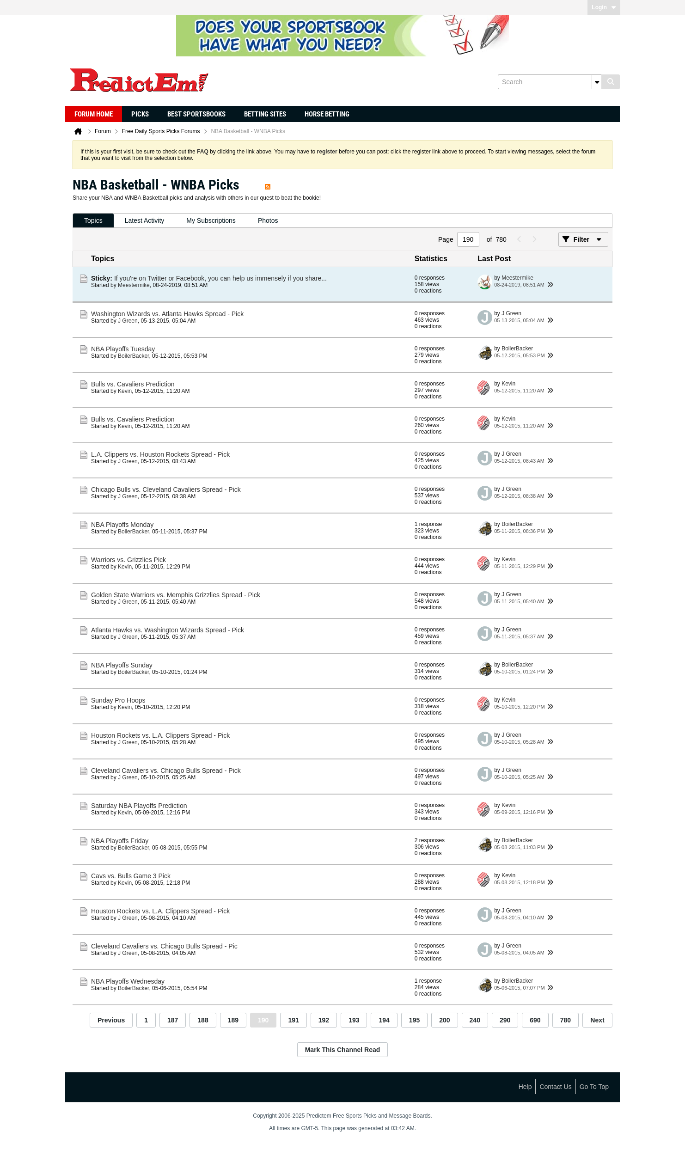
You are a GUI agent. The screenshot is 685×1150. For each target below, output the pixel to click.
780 (565, 1020)
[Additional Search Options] (597, 81)
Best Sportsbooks (196, 114)
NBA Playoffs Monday (122, 524)
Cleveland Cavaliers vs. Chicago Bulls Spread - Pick (166, 770)
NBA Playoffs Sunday (122, 665)
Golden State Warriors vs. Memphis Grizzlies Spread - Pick (175, 595)
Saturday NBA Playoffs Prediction (139, 805)
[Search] (549, 81)
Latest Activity (145, 220)
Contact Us (555, 1086)
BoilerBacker (133, 356)
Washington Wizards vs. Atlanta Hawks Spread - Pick (167, 314)
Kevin (125, 391)
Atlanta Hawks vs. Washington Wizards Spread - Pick (167, 630)
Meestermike (134, 285)
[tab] (93, 221)
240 (475, 1020)
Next (597, 1020)
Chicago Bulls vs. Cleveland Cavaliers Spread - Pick (166, 489)
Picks (140, 114)
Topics (93, 220)
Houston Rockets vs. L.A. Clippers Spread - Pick (160, 735)
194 (384, 1020)
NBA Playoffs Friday (119, 840)
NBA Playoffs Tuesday (123, 349)
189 (233, 1020)
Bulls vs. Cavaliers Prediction (133, 384)
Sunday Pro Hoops (118, 700)
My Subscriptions (211, 220)
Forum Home (93, 114)
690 (535, 1020)
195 (414, 1020)
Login (604, 7)
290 (505, 1020)
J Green (128, 321)
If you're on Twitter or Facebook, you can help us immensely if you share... (220, 278)
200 (444, 1020)
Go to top (594, 1086)
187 (172, 1020)
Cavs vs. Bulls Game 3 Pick (131, 876)
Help (525, 1086)
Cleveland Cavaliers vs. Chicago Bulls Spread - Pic (164, 946)
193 (354, 1020)
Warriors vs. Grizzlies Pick (128, 559)
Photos (268, 220)
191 (293, 1020)
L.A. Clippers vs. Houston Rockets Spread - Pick (160, 454)
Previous (111, 1020)
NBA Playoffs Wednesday (128, 981)
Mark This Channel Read (342, 1049)
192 (323, 1020)
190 (263, 1020)
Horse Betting (327, 114)
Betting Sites (265, 114)
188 (202, 1020)
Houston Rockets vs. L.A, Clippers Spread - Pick (160, 911)
